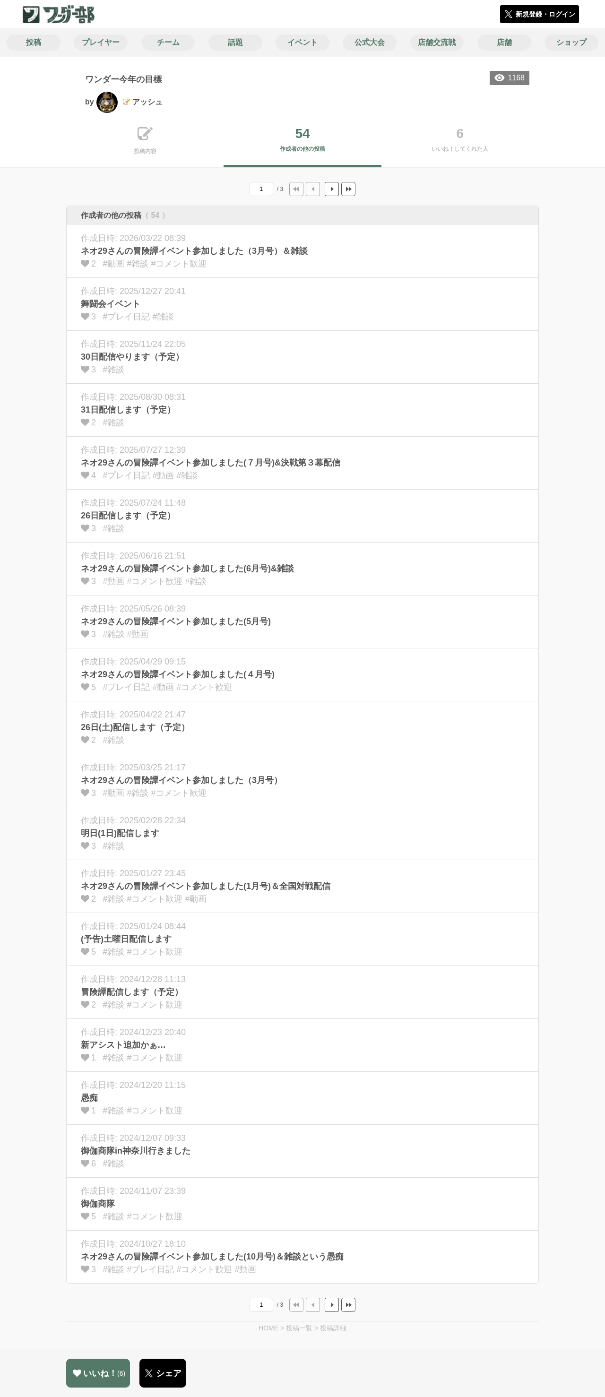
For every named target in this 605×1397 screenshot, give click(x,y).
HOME (268, 1328)
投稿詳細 (333, 1328)
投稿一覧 (299, 1328)
